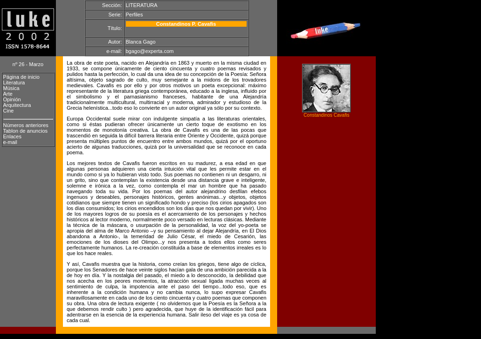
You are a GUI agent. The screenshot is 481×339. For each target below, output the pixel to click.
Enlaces (12, 136)
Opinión (12, 99)
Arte (8, 94)
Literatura (14, 82)
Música (11, 88)
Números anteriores (26, 125)
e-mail (10, 142)
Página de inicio (21, 77)
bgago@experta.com (150, 51)
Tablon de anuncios (25, 131)
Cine (8, 110)
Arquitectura (17, 105)
